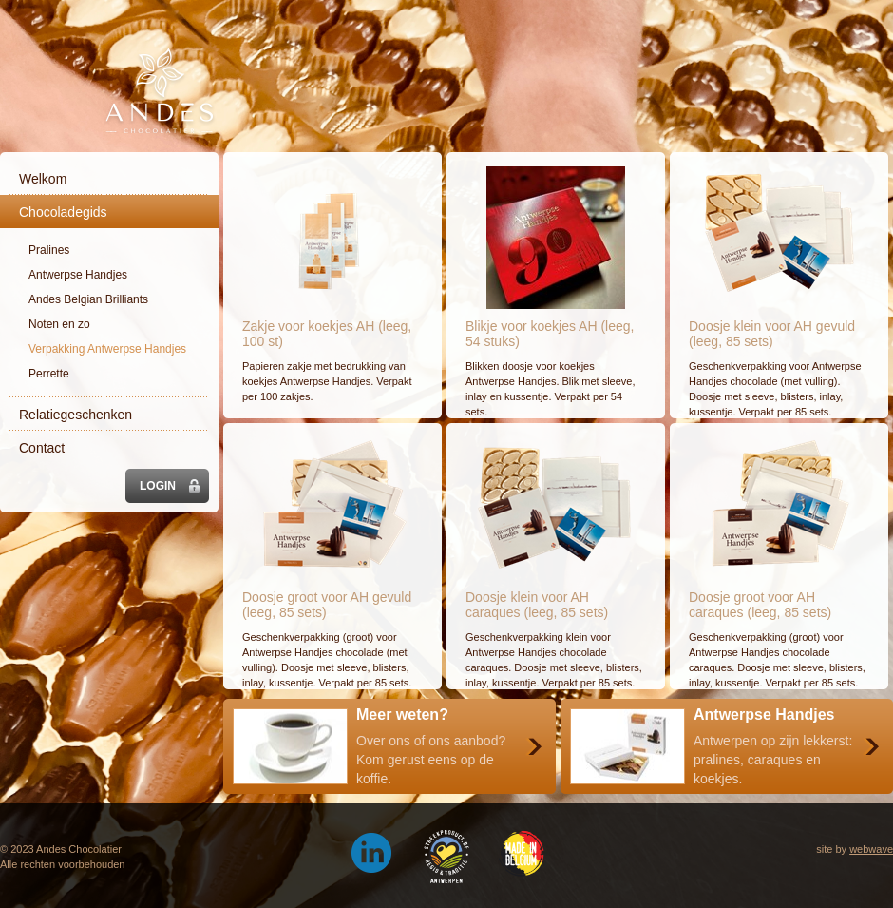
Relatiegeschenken (75, 414)
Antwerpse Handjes (77, 274)
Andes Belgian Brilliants (88, 299)
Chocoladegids (63, 212)
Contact (42, 447)
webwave (871, 849)
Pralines (48, 250)
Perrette (48, 373)
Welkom (42, 178)
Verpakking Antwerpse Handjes (107, 349)
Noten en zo (59, 324)
